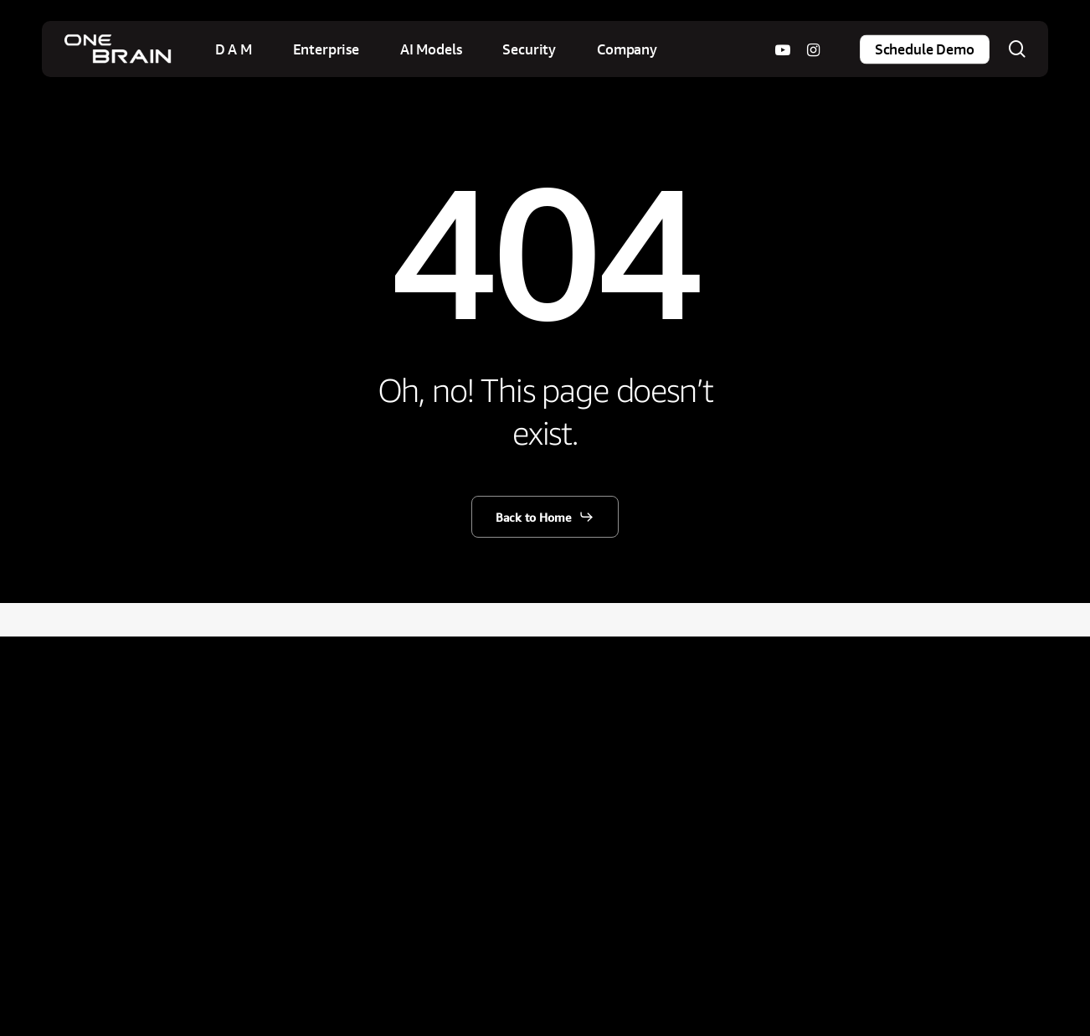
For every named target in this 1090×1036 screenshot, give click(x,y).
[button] (545, 516)
